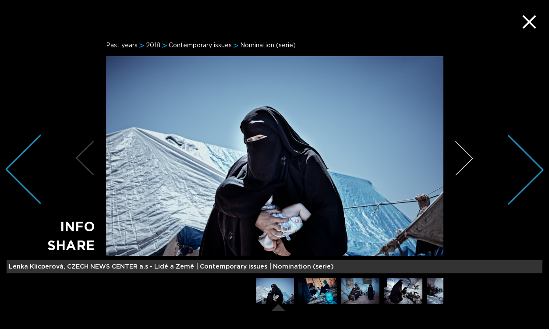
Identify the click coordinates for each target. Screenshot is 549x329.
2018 (153, 45)
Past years (122, 45)
